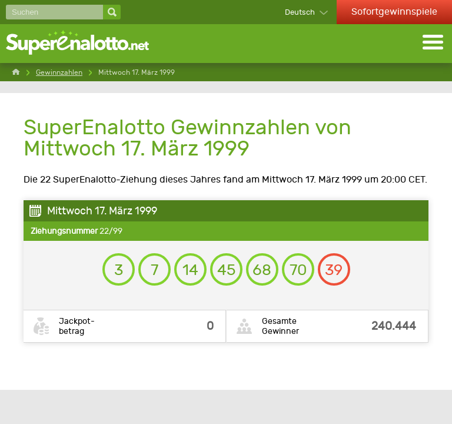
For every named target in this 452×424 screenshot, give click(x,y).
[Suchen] (54, 12)
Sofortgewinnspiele (394, 11)
